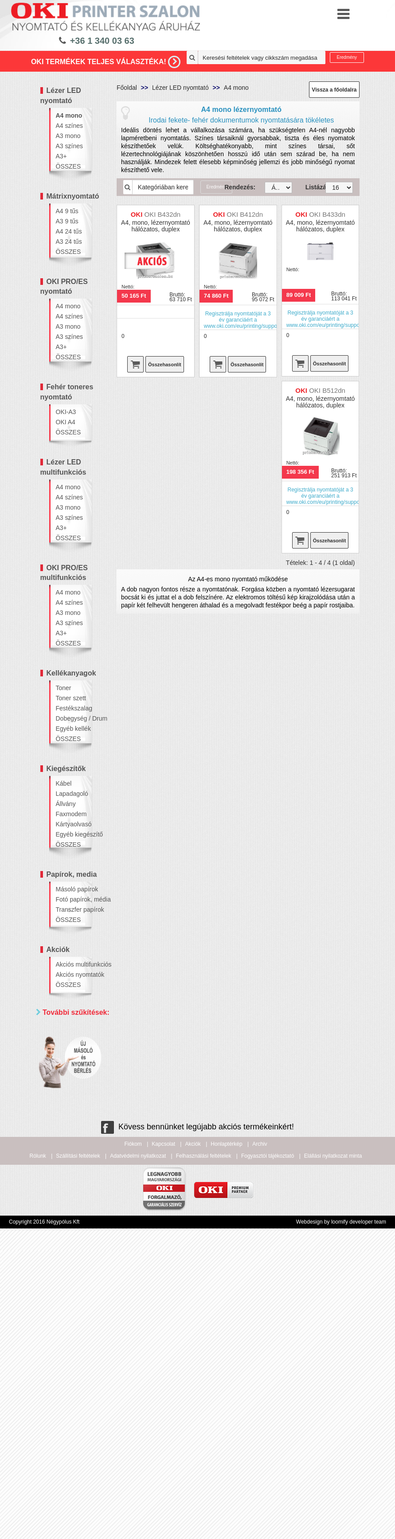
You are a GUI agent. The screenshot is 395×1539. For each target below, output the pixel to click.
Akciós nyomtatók (71, 974)
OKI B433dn (327, 214)
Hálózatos (72, 1131)
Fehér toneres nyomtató (67, 392)
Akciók (58, 949)
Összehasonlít (164, 364)
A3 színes (69, 146)
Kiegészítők (66, 768)
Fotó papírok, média (71, 899)
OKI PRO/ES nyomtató (64, 287)
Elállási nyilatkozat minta (333, 1445)
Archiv (259, 1433)
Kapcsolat (163, 1433)
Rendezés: (237, 187)
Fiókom (133, 1433)
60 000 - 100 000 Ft (76, 1244)
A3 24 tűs (69, 241)
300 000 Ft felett (80, 1279)
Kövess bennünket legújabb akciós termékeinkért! (197, 1415)
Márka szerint (66, 1033)
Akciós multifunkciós (71, 964)
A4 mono (69, 115)
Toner (63, 687)
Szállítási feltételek (78, 1445)
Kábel (64, 783)
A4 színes (69, 125)
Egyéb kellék (71, 728)
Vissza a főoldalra (334, 90)
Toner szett (71, 698)
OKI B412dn (245, 214)
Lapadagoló (71, 793)
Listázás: (309, 187)
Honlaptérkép (226, 1433)
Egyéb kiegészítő (71, 834)
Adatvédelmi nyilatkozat (138, 1445)
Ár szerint (60, 1159)
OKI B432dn (162, 214)
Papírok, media (72, 874)
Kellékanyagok (71, 673)
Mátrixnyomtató (73, 196)
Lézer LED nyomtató (60, 95)
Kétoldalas (72, 1120)
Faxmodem (71, 813)
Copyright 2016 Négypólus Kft (44, 1510)
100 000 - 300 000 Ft (77, 1263)
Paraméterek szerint (65, 1085)
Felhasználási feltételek (203, 1445)
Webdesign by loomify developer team (341, 1510)
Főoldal (127, 87)
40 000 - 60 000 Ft (80, 1224)
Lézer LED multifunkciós (63, 467)
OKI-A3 (66, 411)
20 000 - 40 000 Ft (80, 1204)
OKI (63, 1063)
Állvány (66, 803)
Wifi (63, 1142)
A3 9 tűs (67, 221)
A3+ (61, 156)
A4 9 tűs (67, 211)
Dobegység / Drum (71, 718)
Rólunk (37, 1445)
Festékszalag (71, 708)
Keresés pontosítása (74, 1298)
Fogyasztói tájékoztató (267, 1445)
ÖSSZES (68, 166)
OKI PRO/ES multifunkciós (64, 573)
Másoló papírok (71, 889)
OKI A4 (65, 422)
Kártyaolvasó (71, 824)
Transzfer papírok (71, 909)
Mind (65, 1052)
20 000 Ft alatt (78, 1189)
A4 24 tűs (69, 231)
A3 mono (68, 135)
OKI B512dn (327, 390)
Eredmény (347, 57)
